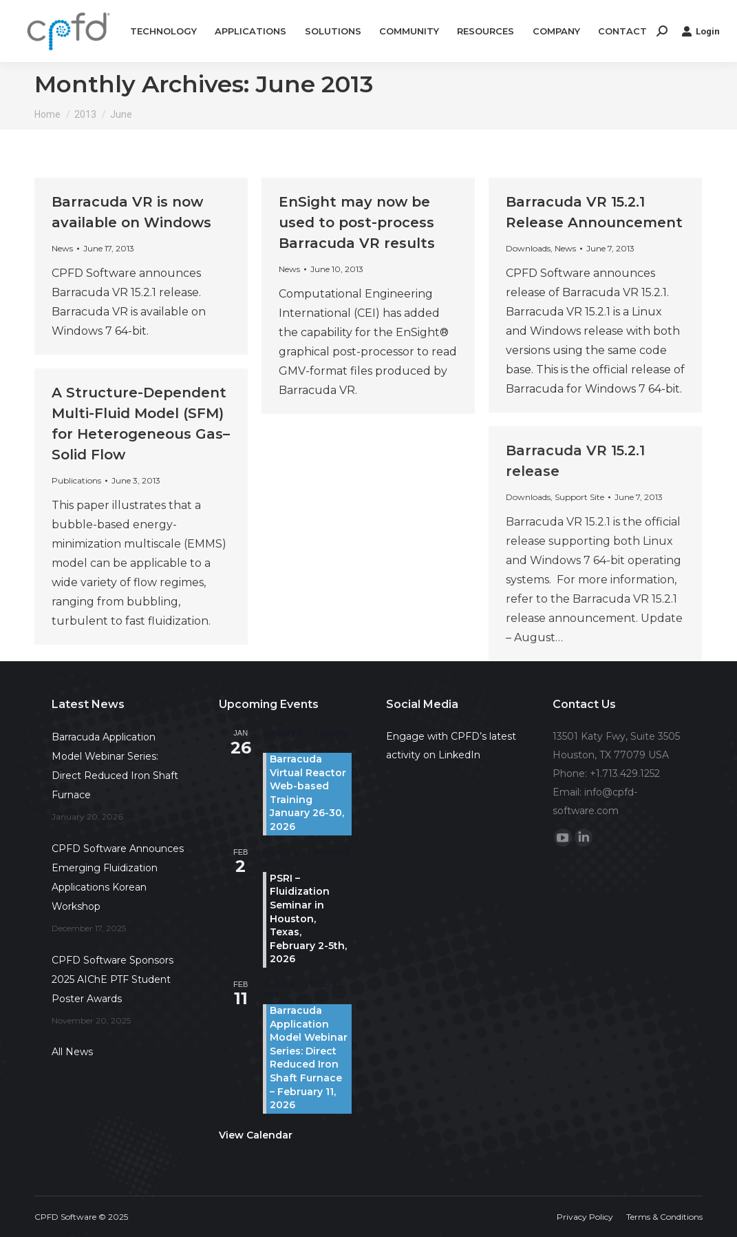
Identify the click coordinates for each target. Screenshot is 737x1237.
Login (700, 31)
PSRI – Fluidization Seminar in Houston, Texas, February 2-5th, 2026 (308, 919)
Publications (76, 480)
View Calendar (255, 1135)
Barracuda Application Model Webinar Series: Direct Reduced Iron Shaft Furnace (115, 766)
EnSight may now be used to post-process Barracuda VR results (357, 222)
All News (72, 1052)
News (62, 248)
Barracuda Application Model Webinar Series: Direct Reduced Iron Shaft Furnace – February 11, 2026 (309, 1057)
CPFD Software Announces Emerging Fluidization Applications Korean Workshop (118, 877)
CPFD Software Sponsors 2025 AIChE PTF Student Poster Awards (112, 979)
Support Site (579, 497)
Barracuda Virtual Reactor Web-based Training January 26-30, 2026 (308, 793)
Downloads (528, 248)
